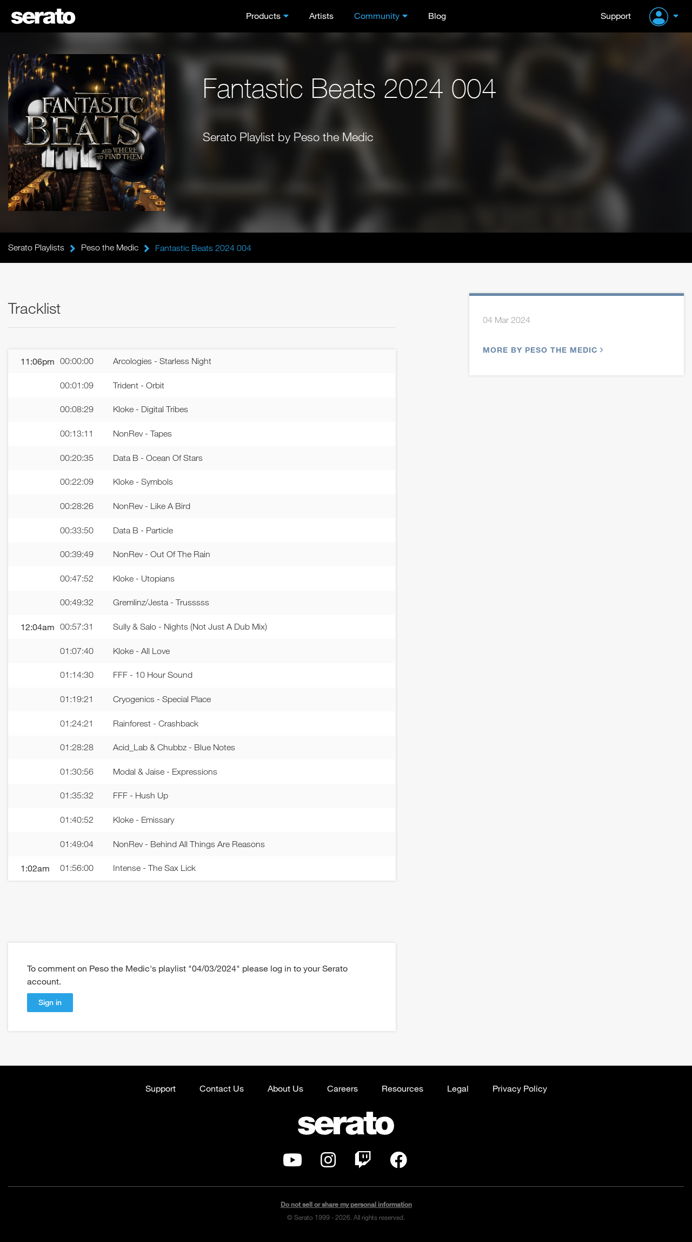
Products (263, 15)
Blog (437, 15)
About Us (285, 1090)
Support (616, 15)
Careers (342, 1090)
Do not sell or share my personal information (346, 1207)
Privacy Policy (520, 1090)
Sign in (50, 1004)
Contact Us (221, 1090)
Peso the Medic (109, 248)
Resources (402, 1090)
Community (377, 15)
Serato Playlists (36, 248)
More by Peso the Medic (542, 350)
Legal (458, 1090)
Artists (321, 15)
